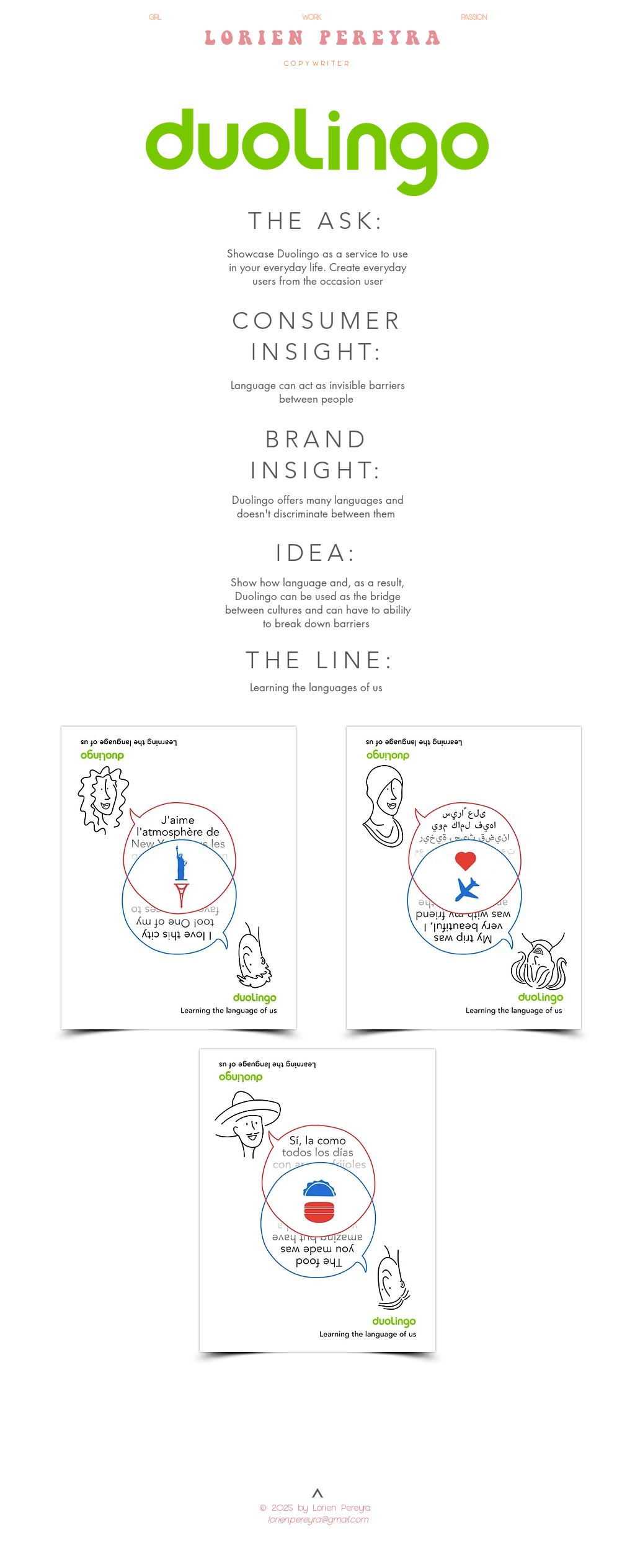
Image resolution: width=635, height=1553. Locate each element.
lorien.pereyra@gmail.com (318, 1518)
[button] (178, 878)
